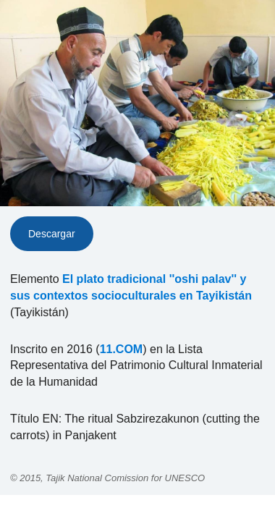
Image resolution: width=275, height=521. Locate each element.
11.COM (121, 349)
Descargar (51, 234)
